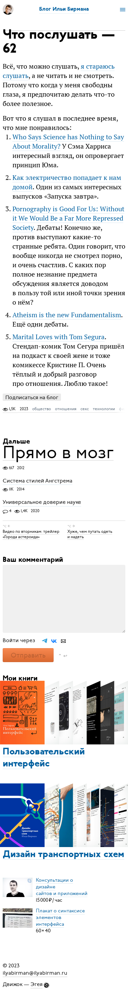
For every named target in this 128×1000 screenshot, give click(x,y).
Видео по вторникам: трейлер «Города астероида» (31, 534)
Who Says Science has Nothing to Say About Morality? (68, 141)
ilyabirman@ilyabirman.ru (35, 973)
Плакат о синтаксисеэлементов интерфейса (60, 917)
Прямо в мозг (58, 452)
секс (84, 409)
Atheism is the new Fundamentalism (66, 314)
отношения (65, 409)
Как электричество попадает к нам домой (66, 182)
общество (41, 409)
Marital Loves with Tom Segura (58, 336)
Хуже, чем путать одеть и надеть (89, 534)
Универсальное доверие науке (42, 502)
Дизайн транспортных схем (63, 854)
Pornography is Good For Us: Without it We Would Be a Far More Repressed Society (68, 218)
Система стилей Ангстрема (37, 481)
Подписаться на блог (31, 397)
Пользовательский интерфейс (44, 758)
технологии (104, 409)
